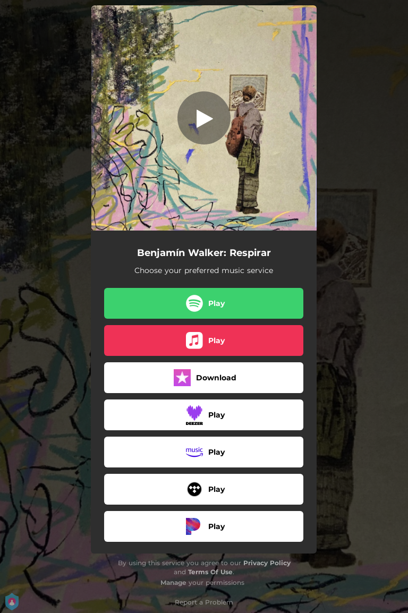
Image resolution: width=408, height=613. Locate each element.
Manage (173, 582)
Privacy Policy (267, 563)
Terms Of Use (210, 572)
